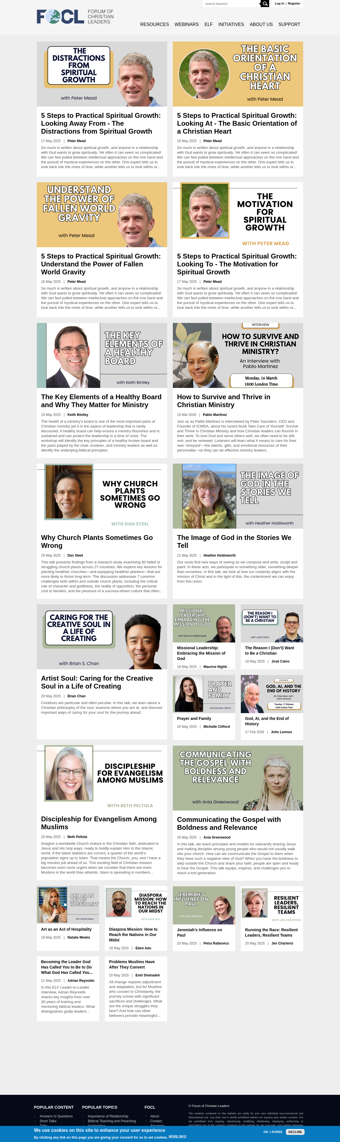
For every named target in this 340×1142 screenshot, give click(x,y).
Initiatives (231, 24)
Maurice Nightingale (219, 667)
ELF (209, 24)
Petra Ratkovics (216, 943)
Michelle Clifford (216, 727)
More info (177, 1138)
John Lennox (281, 732)
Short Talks (48, 1121)
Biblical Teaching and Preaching (112, 1121)
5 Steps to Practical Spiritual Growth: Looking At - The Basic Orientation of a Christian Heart (237, 123)
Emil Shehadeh (147, 975)
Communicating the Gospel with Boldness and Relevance (229, 823)
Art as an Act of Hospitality (66, 929)
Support (289, 24)
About (154, 1116)
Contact (156, 1121)
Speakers (157, 1126)
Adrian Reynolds (80, 981)
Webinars (187, 24)
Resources (154, 24)
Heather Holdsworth (219, 555)
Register (294, 3)
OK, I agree (273, 1133)
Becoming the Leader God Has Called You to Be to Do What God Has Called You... (67, 967)
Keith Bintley (77, 415)
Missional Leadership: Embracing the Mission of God (201, 653)
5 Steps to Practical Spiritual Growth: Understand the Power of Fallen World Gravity (101, 264)
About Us (261, 24)
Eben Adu (143, 948)
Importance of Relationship (108, 1116)
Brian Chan (76, 696)
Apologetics (96, 1126)
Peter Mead (76, 141)
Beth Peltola (77, 837)
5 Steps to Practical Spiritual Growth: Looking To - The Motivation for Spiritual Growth (237, 264)
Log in (279, 3)
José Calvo (280, 661)
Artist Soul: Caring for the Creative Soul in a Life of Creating (97, 682)
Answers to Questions (56, 1116)
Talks (43, 1126)
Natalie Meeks (78, 937)
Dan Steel (75, 555)
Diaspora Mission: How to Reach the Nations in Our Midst (133, 934)
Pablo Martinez (215, 415)
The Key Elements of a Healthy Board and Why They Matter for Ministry (101, 401)
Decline (295, 1133)
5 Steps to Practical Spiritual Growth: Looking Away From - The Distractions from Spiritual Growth (101, 123)
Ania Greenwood (216, 837)
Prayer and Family (194, 718)
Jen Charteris (282, 943)
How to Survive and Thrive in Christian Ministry (223, 401)
